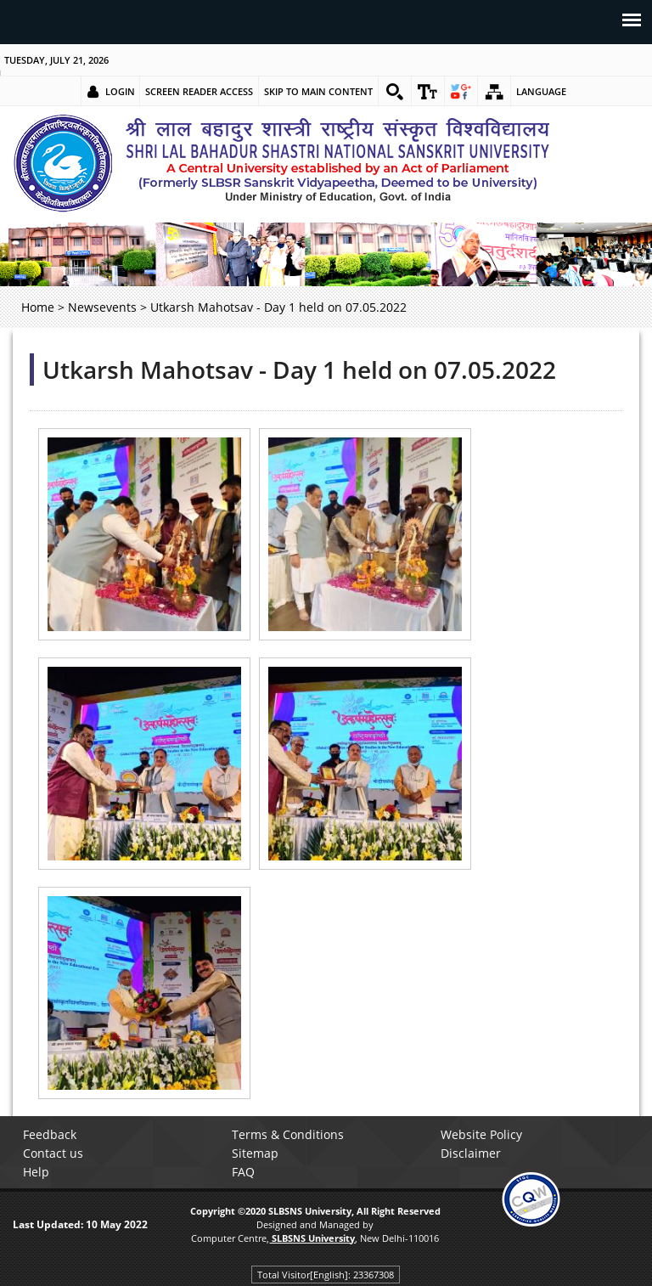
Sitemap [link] (255, 1153)
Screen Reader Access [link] (199, 91)
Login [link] (120, 91)
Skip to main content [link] (318, 91)
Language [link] (541, 91)
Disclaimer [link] (471, 1153)
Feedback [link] (49, 1134)
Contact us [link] (53, 1153)
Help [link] (36, 1172)
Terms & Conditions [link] (288, 1134)
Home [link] (37, 307)
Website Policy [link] (481, 1134)
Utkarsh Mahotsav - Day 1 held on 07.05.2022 (299, 369)
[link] (395, 91)
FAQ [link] (243, 1172)
